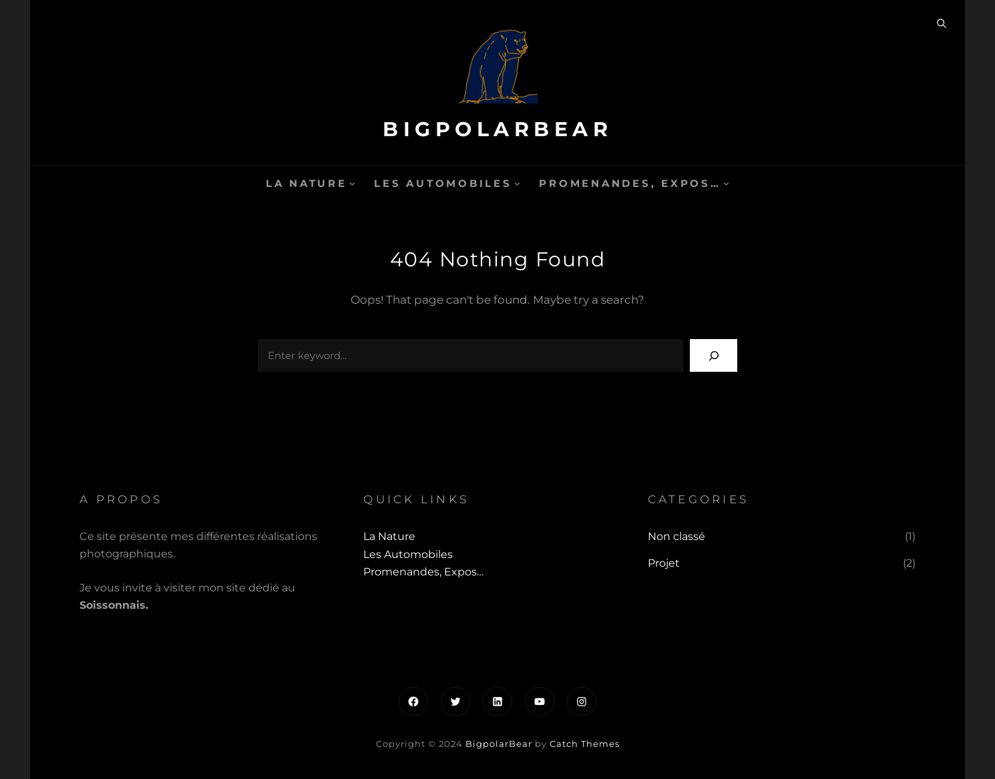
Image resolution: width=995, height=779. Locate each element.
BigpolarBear (497, 129)
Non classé (676, 536)
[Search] (713, 355)
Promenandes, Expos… (630, 183)
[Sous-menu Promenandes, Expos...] (726, 183)
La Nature (306, 183)
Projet (664, 563)
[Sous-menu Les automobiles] (517, 183)
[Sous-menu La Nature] (352, 183)
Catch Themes (585, 743)
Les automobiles (443, 183)
